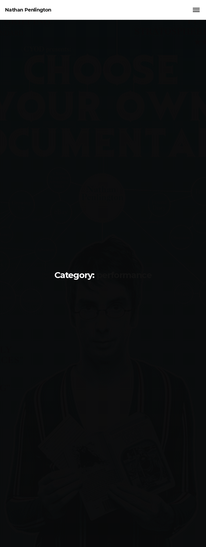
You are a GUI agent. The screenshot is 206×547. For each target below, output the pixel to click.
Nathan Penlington (28, 10)
